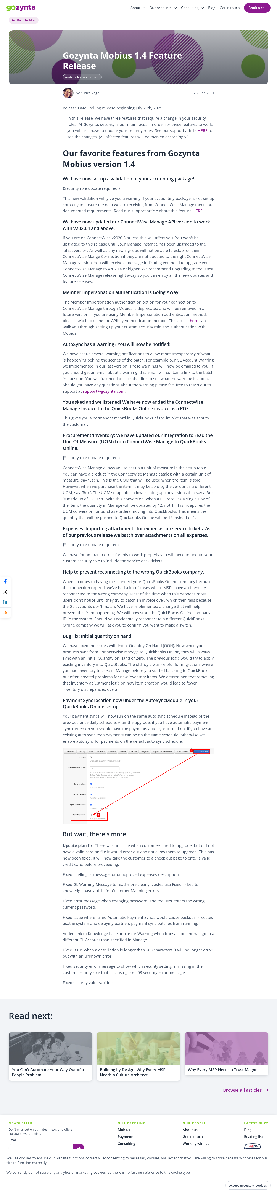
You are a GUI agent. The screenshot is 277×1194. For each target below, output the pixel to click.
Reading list (253, 1136)
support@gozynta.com (104, 391)
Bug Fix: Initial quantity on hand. (98, 636)
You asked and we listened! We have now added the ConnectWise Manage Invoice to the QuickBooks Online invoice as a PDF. (133, 405)
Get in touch (230, 7)
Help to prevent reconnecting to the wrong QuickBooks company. (133, 572)
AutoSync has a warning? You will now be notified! (117, 344)
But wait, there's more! (95, 834)
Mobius (124, 1129)
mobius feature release (82, 77)
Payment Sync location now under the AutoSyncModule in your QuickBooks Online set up (130, 703)
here (194, 320)
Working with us (196, 1143)
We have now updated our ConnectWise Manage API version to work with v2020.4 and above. (136, 225)
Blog (211, 7)
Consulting (126, 1143)
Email (13, 1140)
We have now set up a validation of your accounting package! (128, 178)
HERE (203, 130)
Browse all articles (245, 1090)
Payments (126, 1136)
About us (137, 7)
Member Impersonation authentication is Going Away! (121, 292)
